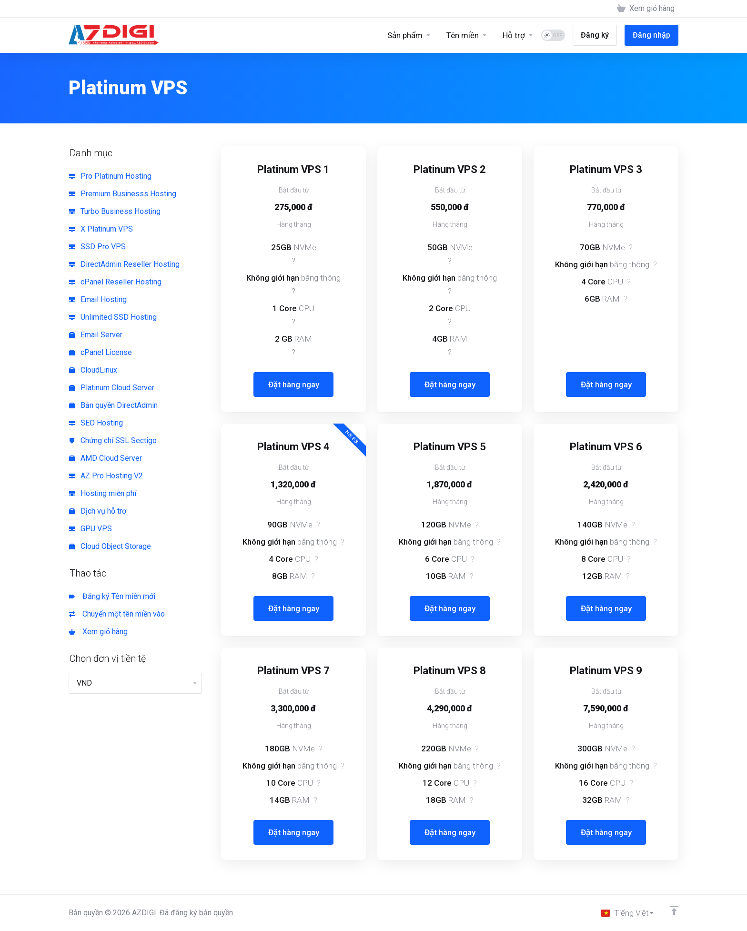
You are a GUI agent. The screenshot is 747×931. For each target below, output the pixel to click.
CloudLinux (93, 369)
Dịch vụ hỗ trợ (97, 511)
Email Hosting (98, 299)
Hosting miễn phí (102, 493)
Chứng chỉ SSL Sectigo (113, 440)
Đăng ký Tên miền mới (112, 596)
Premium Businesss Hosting (122, 193)
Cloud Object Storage (110, 546)
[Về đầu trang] (674, 910)
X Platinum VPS (101, 228)
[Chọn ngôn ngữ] (627, 912)
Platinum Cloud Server (111, 387)
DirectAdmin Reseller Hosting (124, 264)
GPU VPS (90, 528)
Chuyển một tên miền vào (117, 613)
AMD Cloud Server (105, 458)
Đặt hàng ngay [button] (293, 384)
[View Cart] (645, 8)
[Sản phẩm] (409, 35)
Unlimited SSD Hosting (113, 317)
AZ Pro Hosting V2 (106, 475)
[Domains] (467, 35)
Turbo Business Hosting (115, 211)
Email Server (95, 334)
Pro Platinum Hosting (110, 176)
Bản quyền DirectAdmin (113, 405)
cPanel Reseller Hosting (115, 281)
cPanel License (100, 352)
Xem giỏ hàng (98, 631)
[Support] (518, 35)
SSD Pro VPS (97, 246)
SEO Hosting (96, 422)
